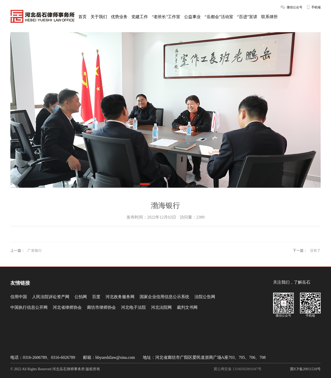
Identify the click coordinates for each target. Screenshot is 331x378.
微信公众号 (294, 7)
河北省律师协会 (67, 307)
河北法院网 (161, 307)
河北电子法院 (133, 307)
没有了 (315, 251)
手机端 (316, 7)
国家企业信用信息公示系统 (164, 297)
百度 (96, 297)
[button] (137, 184)
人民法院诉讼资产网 (50, 297)
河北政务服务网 (120, 297)
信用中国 (18, 297)
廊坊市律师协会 (101, 307)
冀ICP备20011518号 (305, 369)
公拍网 (80, 297)
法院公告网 (204, 297)
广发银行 (34, 251)
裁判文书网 (187, 307)
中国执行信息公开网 (29, 307)
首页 (82, 17)
